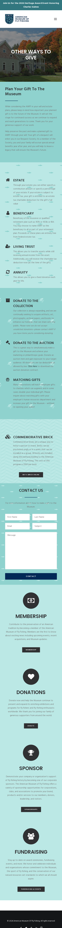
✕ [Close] (59, 5)
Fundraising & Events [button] (31, 889)
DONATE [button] (31, 726)
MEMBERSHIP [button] (31, 650)
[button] (55, 19)
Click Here (32, 366)
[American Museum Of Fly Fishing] (17, 19)
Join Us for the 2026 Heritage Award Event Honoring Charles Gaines (31, 5)
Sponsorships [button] (31, 809)
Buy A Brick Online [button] (31, 475)
